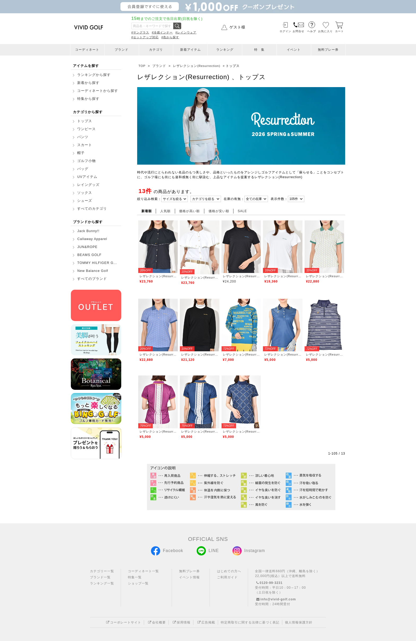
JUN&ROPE (87, 247)
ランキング (224, 50)
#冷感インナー (162, 32)
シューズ (84, 201)
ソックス (84, 193)
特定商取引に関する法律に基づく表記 (250, 622)
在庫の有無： (234, 199)
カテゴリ (156, 50)
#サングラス (140, 32)
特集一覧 (135, 577)
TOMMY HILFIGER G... (97, 263)
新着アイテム (190, 50)
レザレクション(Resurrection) (158, 276)
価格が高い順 (189, 211)
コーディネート (87, 50)
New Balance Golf (92, 271)
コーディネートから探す (97, 91)
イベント (294, 50)
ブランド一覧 (100, 577)
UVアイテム (87, 177)
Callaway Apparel (92, 239)
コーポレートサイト (123, 622)
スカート (84, 145)
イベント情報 (189, 577)
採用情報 (180, 622)
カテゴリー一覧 (102, 571)
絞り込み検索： (149, 199)
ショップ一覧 (138, 583)
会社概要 (156, 622)
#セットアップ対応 (145, 37)
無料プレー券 (328, 50)
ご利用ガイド (227, 577)
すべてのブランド (92, 279)
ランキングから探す (94, 75)
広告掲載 (205, 622)
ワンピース (86, 129)
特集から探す (88, 99)
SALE (242, 211)
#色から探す (170, 37)
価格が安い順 (219, 211)
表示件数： (279, 199)
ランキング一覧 (102, 583)
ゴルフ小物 (86, 161)
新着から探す (88, 83)
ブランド (121, 50)
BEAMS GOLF (89, 255)
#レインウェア (185, 32)
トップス (84, 121)
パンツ (82, 137)
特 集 (259, 50)
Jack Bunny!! (88, 231)
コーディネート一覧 (143, 571)
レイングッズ (88, 185)
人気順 (165, 211)
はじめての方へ (229, 571)
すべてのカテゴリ (92, 209)
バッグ (82, 169)
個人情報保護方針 (299, 622)
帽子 (81, 153)
